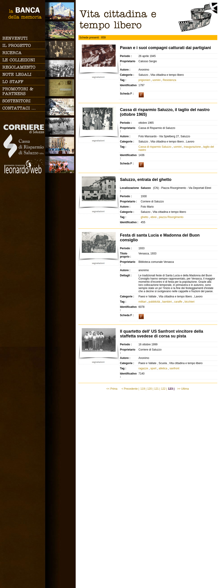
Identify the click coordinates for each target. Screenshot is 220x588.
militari (142, 301)
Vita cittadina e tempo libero (60, 106)
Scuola (60, 68)
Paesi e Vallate (60, 29)
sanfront (174, 368)
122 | (164, 388)
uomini (156, 80)
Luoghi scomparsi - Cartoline (60, 87)
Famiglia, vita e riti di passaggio (60, 49)
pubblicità (154, 301)
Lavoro (60, 126)
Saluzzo (60, 10)
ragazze (143, 368)
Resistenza (169, 80)
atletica (163, 368)
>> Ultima (183, 388)
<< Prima (112, 388)
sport (153, 368)
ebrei (153, 217)
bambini (167, 301)
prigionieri (144, 80)
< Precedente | (130, 388)
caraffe (178, 301)
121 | (157, 388)
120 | (150, 388)
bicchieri (189, 301)
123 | (171, 388)
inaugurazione (192, 146)
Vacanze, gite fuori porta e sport (60, 164)
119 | (143, 388)
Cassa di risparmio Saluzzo (154, 146)
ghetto (144, 217)
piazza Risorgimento (171, 217)
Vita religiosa (60, 145)
